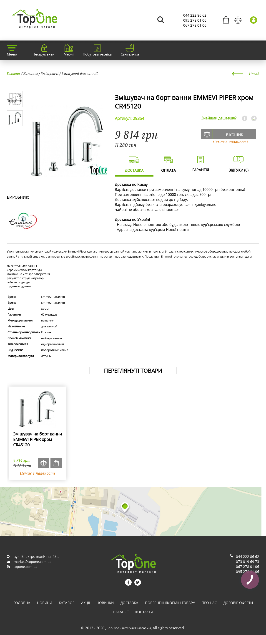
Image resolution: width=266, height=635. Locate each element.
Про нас (209, 602)
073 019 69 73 (247, 561)
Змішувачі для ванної (80, 73)
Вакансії (120, 612)
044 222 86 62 (194, 15)
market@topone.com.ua (32, 561)
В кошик (234, 134)
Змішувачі (49, 73)
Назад (254, 73)
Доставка (129, 602)
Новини (44, 602)
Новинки (105, 602)
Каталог (30, 73)
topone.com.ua (25, 566)
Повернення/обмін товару (170, 602)
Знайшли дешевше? (218, 118)
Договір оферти (238, 602)
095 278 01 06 (194, 20)
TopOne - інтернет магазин (129, 628)
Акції (85, 602)
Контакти (144, 612)
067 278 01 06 (194, 25)
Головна (13, 73)
